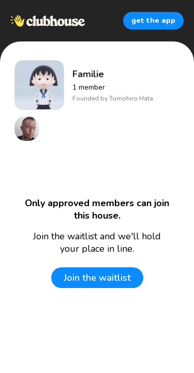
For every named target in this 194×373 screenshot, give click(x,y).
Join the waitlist (97, 277)
